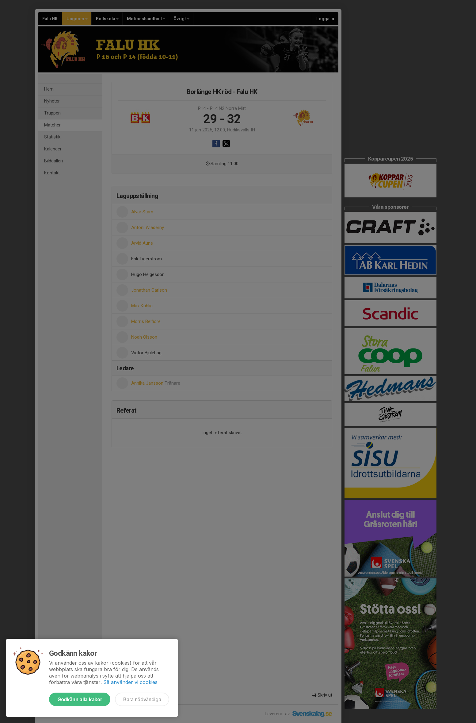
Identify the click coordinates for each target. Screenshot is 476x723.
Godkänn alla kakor (79, 699)
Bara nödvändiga (142, 699)
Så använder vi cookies (130, 682)
